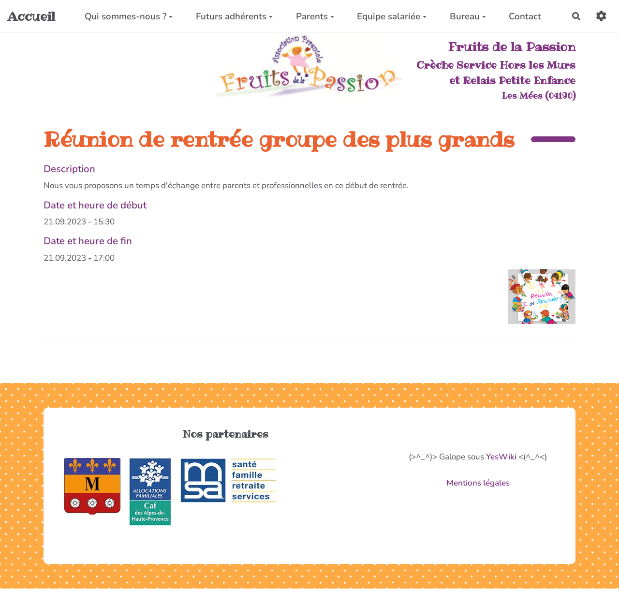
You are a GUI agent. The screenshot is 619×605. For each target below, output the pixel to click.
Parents (315, 16)
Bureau (468, 16)
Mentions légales (478, 482)
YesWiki (501, 456)
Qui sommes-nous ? (129, 16)
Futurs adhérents (234, 16)
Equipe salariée (392, 16)
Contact (525, 16)
